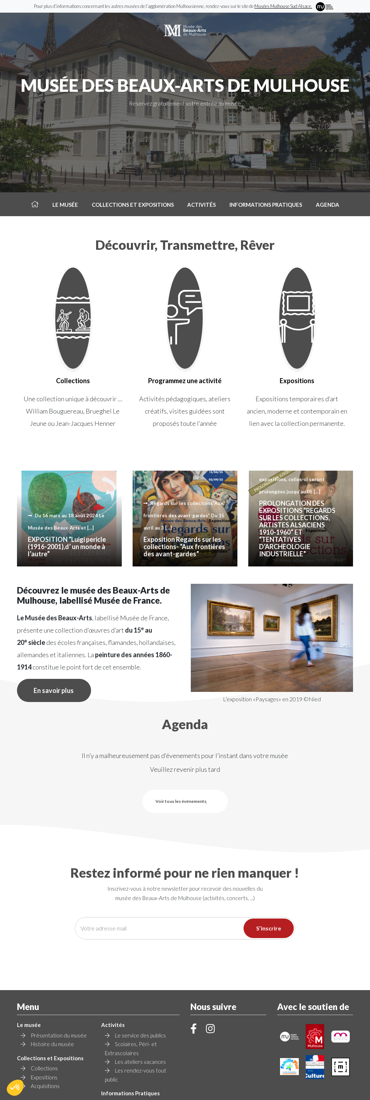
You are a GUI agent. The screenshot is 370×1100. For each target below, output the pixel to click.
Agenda (327, 204)
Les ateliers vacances (140, 996)
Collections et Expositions (133, 204)
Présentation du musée (59, 969)
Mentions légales (222, 1085)
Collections (44, 1002)
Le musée (65, 204)
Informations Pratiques (130, 1027)
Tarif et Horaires (134, 1037)
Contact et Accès (136, 1046)
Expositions (44, 1011)
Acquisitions (45, 1020)
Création (185, 1090)
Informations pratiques (265, 204)
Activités (201, 204)
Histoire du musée (52, 978)
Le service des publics (140, 969)
